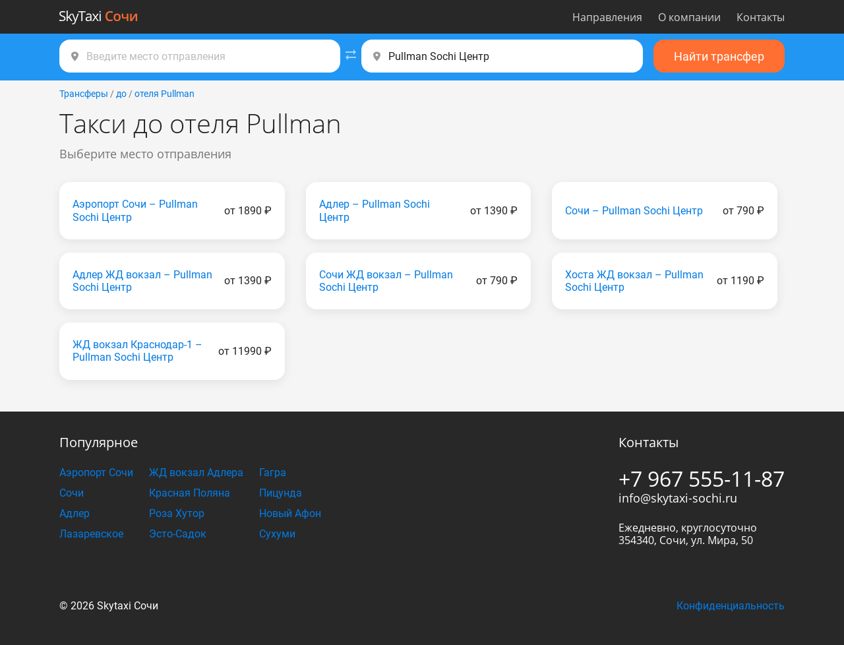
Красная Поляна (189, 493)
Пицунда (280, 493)
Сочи (71, 493)
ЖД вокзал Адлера (196, 472)
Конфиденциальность (731, 605)
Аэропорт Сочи (96, 472)
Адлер (74, 513)
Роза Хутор (176, 513)
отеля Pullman (165, 93)
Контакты (761, 17)
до (121, 93)
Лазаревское (91, 534)
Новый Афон (290, 513)
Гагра (272, 472)
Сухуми (277, 534)
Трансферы (83, 93)
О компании (689, 17)
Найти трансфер (719, 56)
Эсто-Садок (177, 534)
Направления (607, 17)
